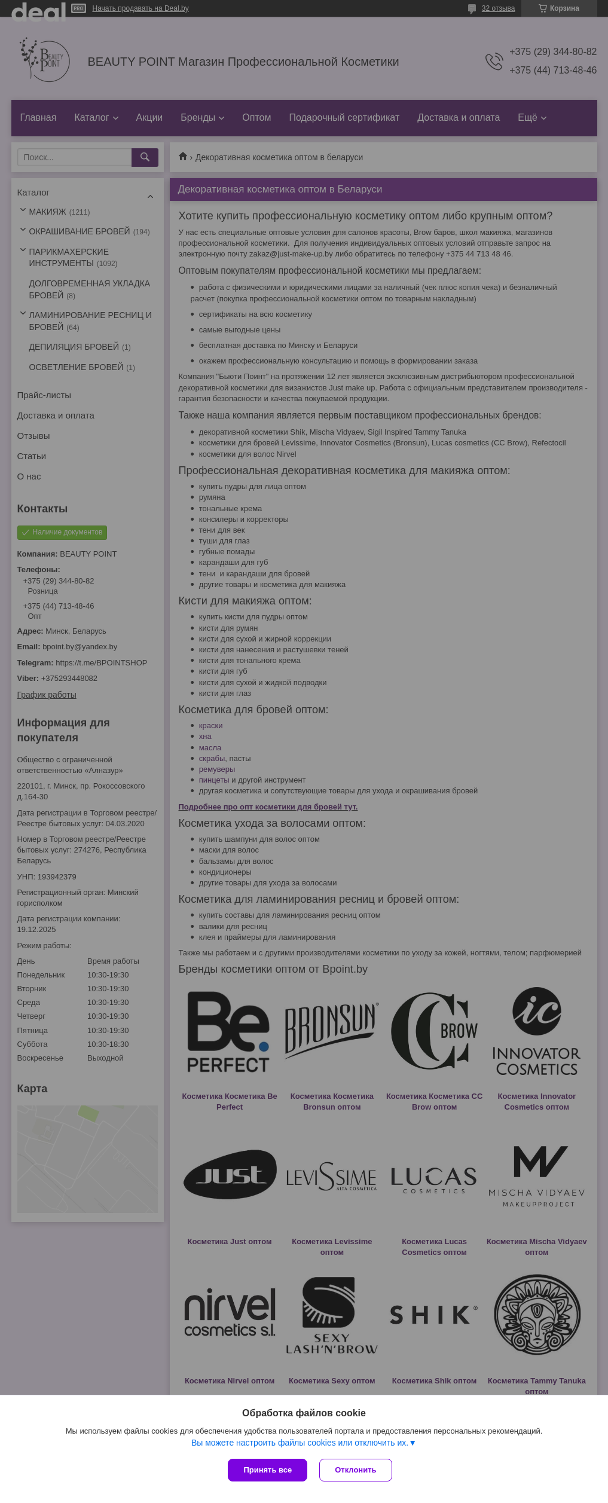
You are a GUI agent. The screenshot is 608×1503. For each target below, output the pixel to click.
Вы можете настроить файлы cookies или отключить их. (299, 1442)
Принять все (267, 1469)
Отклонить (355, 1469)
